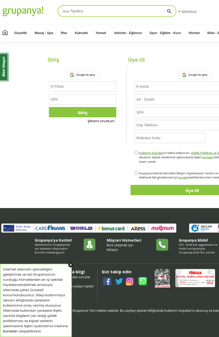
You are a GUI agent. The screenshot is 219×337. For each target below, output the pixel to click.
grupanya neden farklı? (75, 286)
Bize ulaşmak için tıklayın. (120, 247)
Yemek (101, 33)
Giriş (82, 113)
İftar (64, 33)
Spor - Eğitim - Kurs (165, 33)
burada (207, 157)
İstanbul (186, 11)
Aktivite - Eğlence (128, 33)
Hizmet (194, 33)
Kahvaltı (81, 33)
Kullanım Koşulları (151, 153)
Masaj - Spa (44, 33)
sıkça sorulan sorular (73, 277)
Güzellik (20, 33)
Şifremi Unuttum (101, 121)
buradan (10, 331)
